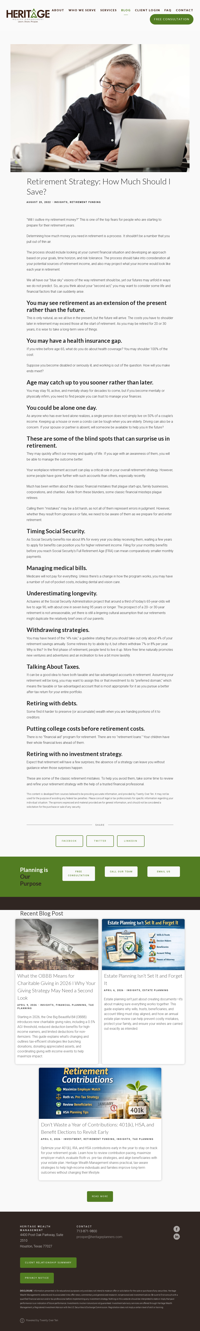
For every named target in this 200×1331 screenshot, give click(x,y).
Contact (184, 10)
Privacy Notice (37, 1278)
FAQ (168, 10)
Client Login (147, 10)
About (58, 10)
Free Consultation (171, 19)
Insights (61, 202)
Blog (126, 10)
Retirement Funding (85, 202)
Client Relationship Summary (48, 1262)
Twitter (100, 841)
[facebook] (176, 1229)
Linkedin (130, 841)
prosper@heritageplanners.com (99, 1237)
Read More (100, 1196)
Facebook (69, 841)
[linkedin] (176, 1236)
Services (108, 10)
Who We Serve (82, 10)
